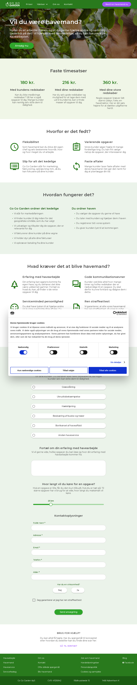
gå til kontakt (68, 645)
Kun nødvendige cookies (29, 370)
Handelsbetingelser (90, 662)
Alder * (36, 572)
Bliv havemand (45, 672)
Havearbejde (9, 658)
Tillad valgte (68, 370)
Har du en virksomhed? (68, 584)
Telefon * (37, 560)
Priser (29, 4)
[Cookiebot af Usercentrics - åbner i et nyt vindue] (115, 313)
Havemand (8, 662)
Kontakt (68, 4)
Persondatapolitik (89, 667)
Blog (124, 658)
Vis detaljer (116, 362)
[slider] (50, 504)
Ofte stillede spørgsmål (49, 667)
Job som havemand (90, 658)
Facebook (128, 662)
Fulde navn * (39, 523)
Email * (36, 547)
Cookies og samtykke (91, 672)
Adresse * (37, 535)
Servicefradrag (9, 672)
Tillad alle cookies (107, 370)
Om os (56, 4)
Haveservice (9, 667)
